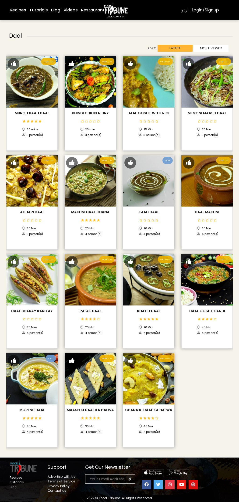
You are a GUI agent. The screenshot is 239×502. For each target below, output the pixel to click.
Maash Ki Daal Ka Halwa (90, 410)
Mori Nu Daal (32, 410)
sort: (152, 48)
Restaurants (94, 10)
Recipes (18, 10)
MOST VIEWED (211, 48)
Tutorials (38, 10)
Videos (70, 10)
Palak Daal (90, 311)
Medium (48, 61)
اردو (185, 10)
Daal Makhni (207, 212)
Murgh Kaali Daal (32, 113)
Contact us (57, 490)
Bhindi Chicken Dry (90, 113)
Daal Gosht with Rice (148, 113)
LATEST (175, 48)
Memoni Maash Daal (207, 113)
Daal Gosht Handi (207, 311)
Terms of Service (61, 481)
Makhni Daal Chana (90, 212)
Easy (167, 160)
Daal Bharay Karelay (32, 311)
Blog (55, 10)
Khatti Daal (148, 311)
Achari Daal (32, 212)
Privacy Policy (59, 486)
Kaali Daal (149, 212)
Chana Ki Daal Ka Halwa (148, 410)
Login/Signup (205, 10)
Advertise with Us (61, 476)
